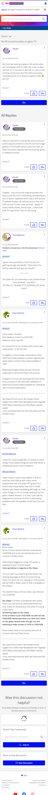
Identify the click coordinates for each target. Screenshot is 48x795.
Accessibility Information (37, 783)
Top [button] (25, 775)
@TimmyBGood (9, 454)
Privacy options (7, 780)
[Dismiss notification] (45, 10)
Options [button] (4, 36)
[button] (44, 48)
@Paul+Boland (8, 471)
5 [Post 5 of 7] (6, 423)
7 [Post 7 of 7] (6, 668)
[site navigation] (2, 3)
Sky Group (5, 787)
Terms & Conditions (39, 780)
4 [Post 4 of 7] (6, 297)
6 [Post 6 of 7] (6, 513)
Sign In (45, 4)
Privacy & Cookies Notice (10, 783)
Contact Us (42, 785)
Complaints (6, 785)
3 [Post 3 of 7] (6, 219)
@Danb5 (6, 256)
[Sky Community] (14, 3)
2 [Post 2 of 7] (6, 161)
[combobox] (21, 19)
